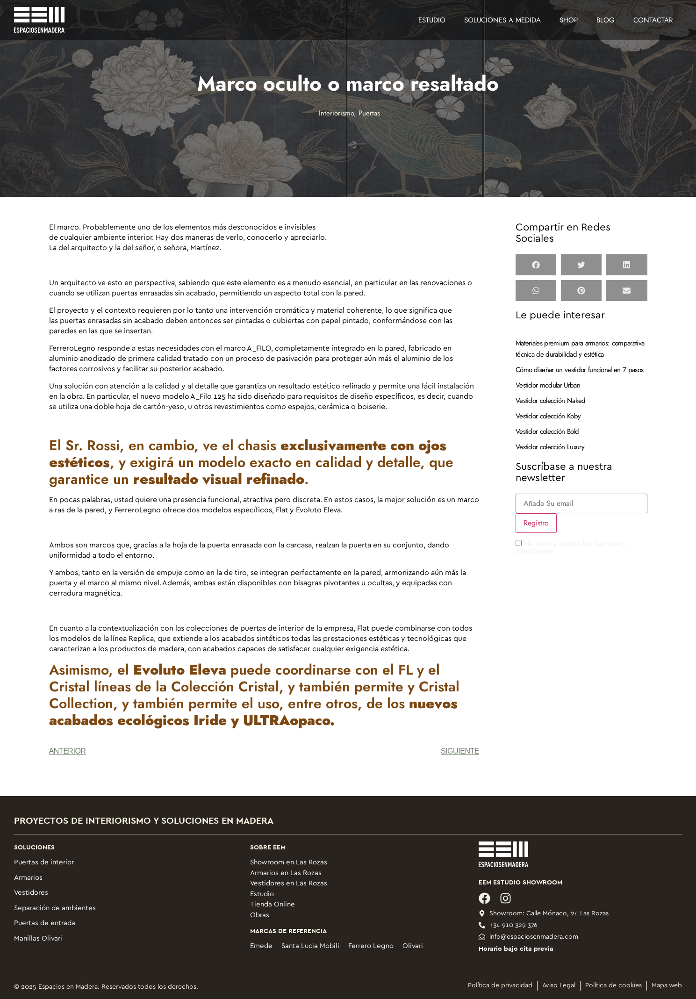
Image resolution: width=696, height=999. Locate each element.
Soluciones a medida (502, 20)
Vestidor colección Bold (547, 431)
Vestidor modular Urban (548, 385)
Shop (569, 20)
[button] (536, 264)
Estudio (431, 20)
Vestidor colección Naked (551, 400)
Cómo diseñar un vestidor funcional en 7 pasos (579, 370)
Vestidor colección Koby (548, 416)
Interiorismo (336, 113)
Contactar (653, 20)
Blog (605, 20)
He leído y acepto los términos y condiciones (571, 547)
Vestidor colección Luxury (550, 447)
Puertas (369, 113)
